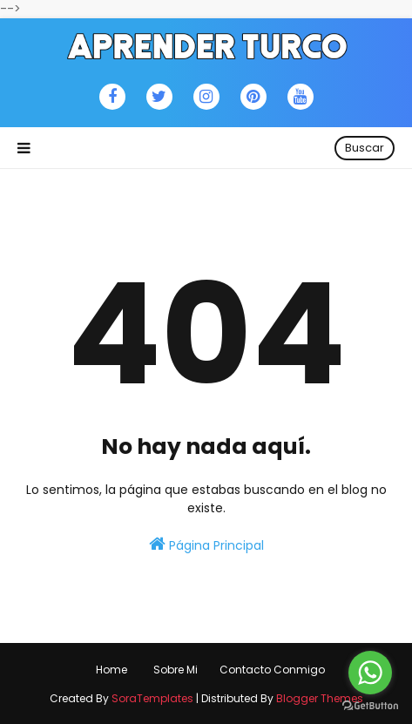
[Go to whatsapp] (370, 672)
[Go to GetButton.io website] (370, 706)
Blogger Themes (319, 698)
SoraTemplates (152, 698)
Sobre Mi (175, 669)
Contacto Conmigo (272, 669)
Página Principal (206, 544)
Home (111, 669)
